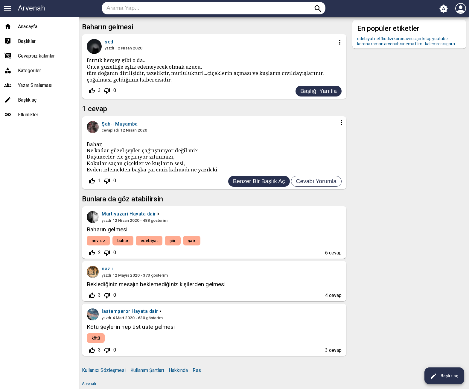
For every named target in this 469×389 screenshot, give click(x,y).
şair (191, 240)
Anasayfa (27, 26)
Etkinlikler (28, 114)
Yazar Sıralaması (35, 85)
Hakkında (178, 370)
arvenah (392, 43)
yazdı (109, 48)
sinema (407, 43)
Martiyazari (115, 214)
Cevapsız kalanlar (36, 56)
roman (377, 43)
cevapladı (110, 130)
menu (7, 8)
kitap (427, 38)
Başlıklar (27, 41)
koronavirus (405, 38)
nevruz (98, 240)
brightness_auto (443, 8)
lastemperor (116, 311)
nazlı (107, 269)
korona (363, 43)
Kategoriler (29, 70)
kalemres (434, 43)
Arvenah (31, 8)
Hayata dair (143, 214)
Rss (197, 370)
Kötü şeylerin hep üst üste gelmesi (131, 326)
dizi (389, 38)
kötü (96, 338)
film (418, 43)
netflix (380, 38)
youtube (440, 38)
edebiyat (149, 240)
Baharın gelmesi (107, 229)
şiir (173, 240)
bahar (123, 240)
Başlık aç (444, 376)
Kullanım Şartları (147, 370)
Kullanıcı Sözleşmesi (104, 370)
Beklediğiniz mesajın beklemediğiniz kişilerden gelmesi (156, 284)
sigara (449, 43)
